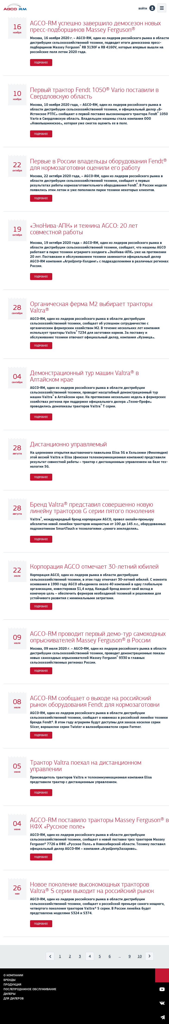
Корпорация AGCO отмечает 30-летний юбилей (94, 566)
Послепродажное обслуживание (29, 989)
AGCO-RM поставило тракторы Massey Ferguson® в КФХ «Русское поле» (99, 823)
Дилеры (9, 994)
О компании (13, 975)
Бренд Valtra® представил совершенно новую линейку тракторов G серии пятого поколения (92, 508)
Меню (161, 7)
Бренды (9, 980)
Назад (50, 957)
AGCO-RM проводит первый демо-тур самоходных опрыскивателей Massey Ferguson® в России (98, 637)
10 (140, 956)
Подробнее (41, 62)
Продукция (12, 984)
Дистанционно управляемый (68, 444)
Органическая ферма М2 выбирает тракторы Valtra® (91, 307)
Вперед (150, 957)
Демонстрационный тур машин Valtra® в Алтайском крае (84, 376)
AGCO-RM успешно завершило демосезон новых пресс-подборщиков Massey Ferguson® (95, 26)
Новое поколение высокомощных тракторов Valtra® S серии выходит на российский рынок (92, 887)
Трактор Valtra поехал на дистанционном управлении (85, 766)
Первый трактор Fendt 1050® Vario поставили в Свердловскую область (94, 93)
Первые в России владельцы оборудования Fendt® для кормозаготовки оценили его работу (98, 164)
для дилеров (13, 998)
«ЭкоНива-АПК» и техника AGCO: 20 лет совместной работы (84, 229)
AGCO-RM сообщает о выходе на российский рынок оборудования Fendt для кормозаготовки (95, 701)
